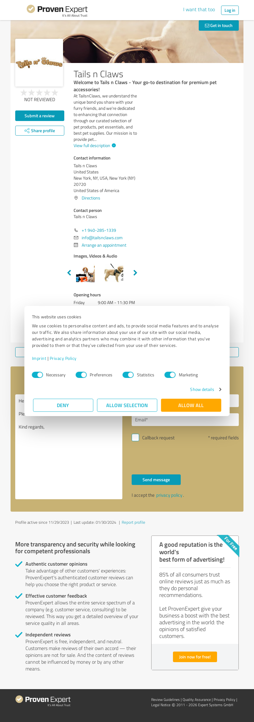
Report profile (133, 522)
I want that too (199, 9)
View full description (94, 145)
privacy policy (169, 495)
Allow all (191, 405)
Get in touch (219, 25)
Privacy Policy (64, 358)
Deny (63, 405)
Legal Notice (160, 704)
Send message (156, 479)
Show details (201, 389)
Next (135, 273)
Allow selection (127, 405)
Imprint (40, 358)
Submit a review (40, 116)
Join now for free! (195, 657)
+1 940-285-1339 (99, 230)
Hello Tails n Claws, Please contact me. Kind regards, (68, 446)
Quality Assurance (197, 699)
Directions (91, 198)
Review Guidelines (165, 699)
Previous (69, 273)
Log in (230, 10)
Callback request (158, 437)
